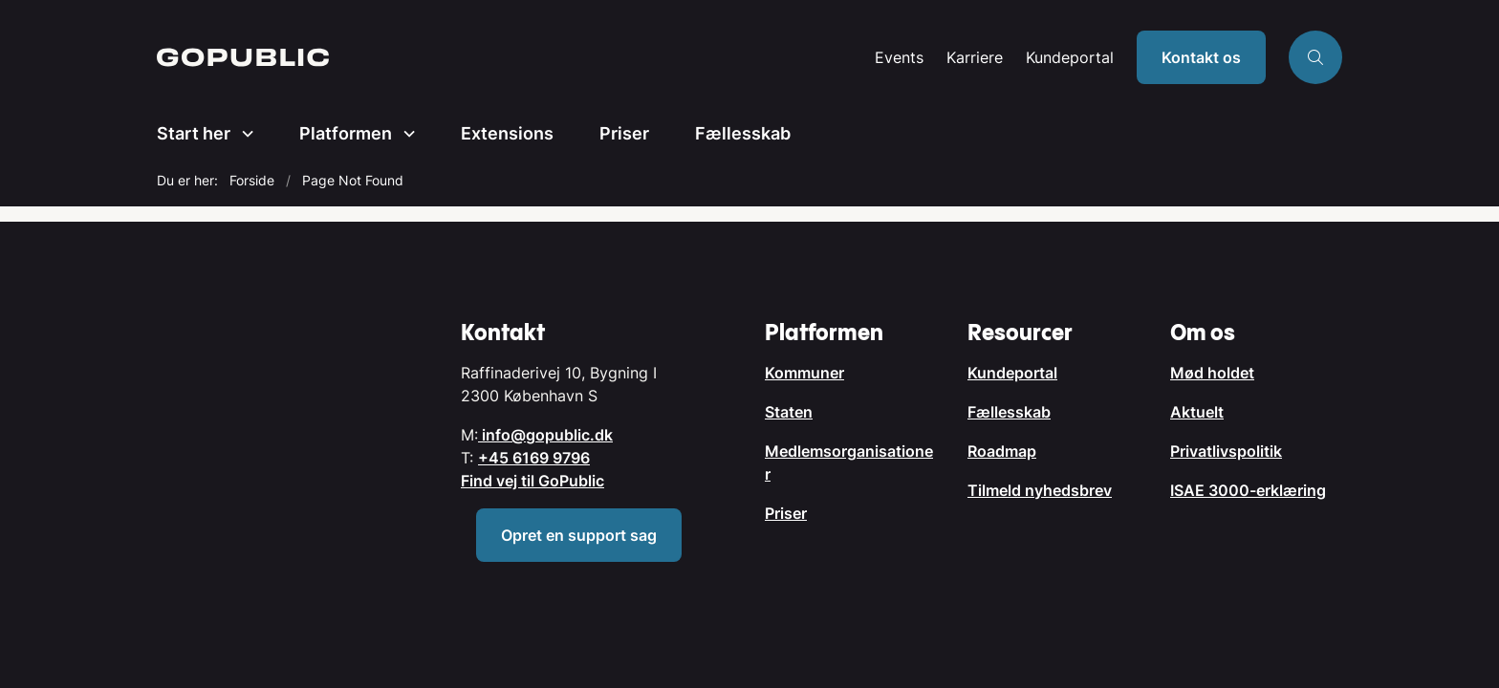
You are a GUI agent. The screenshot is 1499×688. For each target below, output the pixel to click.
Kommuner (804, 372)
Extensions (507, 133)
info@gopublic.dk (545, 434)
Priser (624, 133)
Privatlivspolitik (1226, 451)
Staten (789, 411)
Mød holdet (1212, 372)
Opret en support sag (579, 535)
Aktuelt (1197, 411)
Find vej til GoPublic (532, 480)
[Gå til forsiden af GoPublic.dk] (510, 57)
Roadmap (1001, 451)
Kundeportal (1070, 58)
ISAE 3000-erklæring (1248, 490)
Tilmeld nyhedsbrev (1039, 490)
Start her (193, 133)
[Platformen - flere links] (403, 134)
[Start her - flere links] (241, 134)
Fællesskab (743, 133)
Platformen (345, 133)
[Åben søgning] (1315, 57)
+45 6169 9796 (534, 457)
